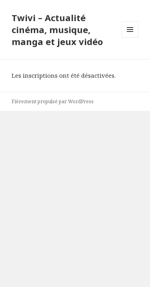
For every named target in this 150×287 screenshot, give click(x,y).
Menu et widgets (130, 37)
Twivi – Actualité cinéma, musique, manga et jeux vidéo (57, 29)
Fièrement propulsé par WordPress (53, 101)
